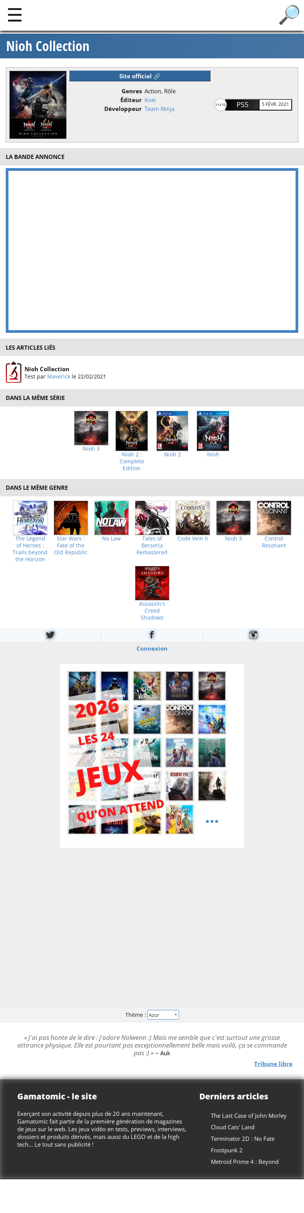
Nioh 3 (91, 448)
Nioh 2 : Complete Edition (132, 461)
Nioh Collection (47, 46)
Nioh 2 (172, 454)
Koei (150, 100)
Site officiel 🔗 (140, 76)
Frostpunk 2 (227, 1150)
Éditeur (131, 100)
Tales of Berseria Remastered (152, 545)
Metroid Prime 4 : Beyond (245, 1161)
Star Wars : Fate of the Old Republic (70, 545)
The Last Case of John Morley (249, 1115)
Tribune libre (273, 1064)
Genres (132, 91)
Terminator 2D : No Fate (242, 1138)
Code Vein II (192, 538)
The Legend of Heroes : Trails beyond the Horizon (30, 549)
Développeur (123, 108)
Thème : (151, 1014)
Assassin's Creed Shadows (152, 610)
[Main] (15, 14)
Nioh (213, 454)
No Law (111, 538)
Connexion (152, 648)
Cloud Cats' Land (233, 1127)
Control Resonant (274, 542)
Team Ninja (159, 108)
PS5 (242, 104)
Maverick (58, 376)
